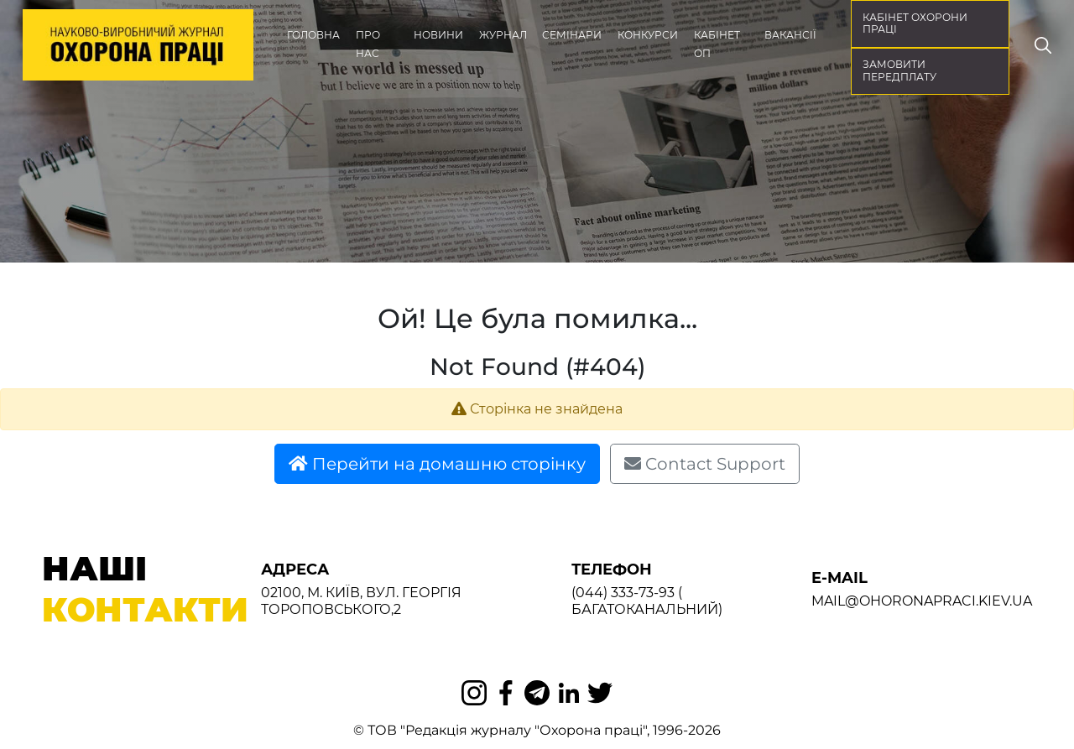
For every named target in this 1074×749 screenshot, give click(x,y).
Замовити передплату (899, 70)
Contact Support (704, 464)
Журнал (503, 35)
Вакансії (790, 35)
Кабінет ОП (717, 44)
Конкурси (648, 35)
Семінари (572, 35)
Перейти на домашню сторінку (437, 464)
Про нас (368, 44)
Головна (313, 35)
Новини (438, 35)
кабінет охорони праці (915, 23)
